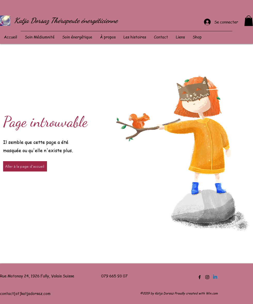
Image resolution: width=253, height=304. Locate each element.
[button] (248, 20)
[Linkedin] (215, 277)
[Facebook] (199, 277)
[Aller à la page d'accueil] (25, 166)
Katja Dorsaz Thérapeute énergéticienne (66, 20)
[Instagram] (207, 277)
